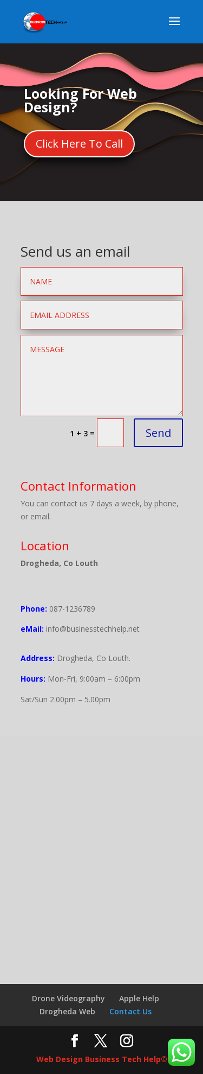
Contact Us (130, 1011)
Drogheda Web (67, 1011)
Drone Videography (68, 998)
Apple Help (139, 998)
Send (158, 432)
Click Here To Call (79, 143)
